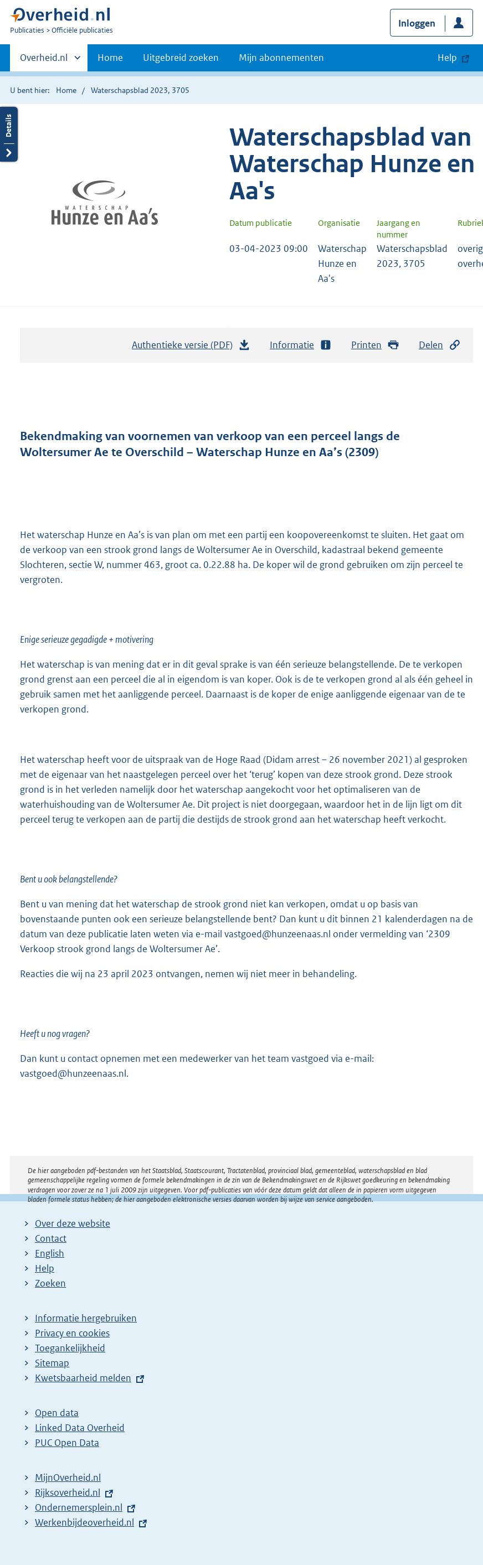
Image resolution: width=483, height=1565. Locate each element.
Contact (50, 1238)
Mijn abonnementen (281, 57)
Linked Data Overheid (80, 1428)
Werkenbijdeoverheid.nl (84, 1522)
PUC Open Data (67, 1443)
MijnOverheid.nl (68, 1477)
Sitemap (52, 1363)
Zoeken (50, 1283)
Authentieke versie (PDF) (191, 348)
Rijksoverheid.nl (67, 1492)
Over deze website (72, 1223)
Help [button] (447, 57)
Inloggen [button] (416, 23)
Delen (440, 345)
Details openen (9, 134)
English (49, 1253)
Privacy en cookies (72, 1333)
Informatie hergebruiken (86, 1318)
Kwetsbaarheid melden (83, 1378)
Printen (375, 345)
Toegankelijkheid (70, 1348)
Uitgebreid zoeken (181, 57)
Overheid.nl (44, 60)
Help (44, 1268)
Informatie (301, 345)
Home (110, 57)
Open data (57, 1413)
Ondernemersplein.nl (78, 1507)
